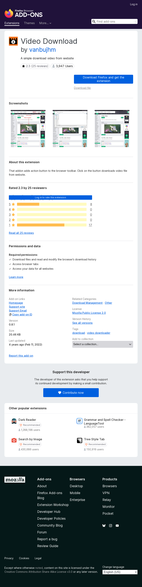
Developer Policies (51, 518)
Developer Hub (48, 512)
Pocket (108, 513)
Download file (82, 87)
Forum (42, 532)
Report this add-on (21, 355)
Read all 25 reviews (21, 232)
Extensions (11, 23)
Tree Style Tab (94, 439)
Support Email (18, 310)
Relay (106, 500)
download (78, 332)
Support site (17, 306)
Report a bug (47, 539)
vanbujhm (42, 49)
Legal (38, 558)
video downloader (98, 332)
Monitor (108, 507)
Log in (134, 4)
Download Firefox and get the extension (103, 79)
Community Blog (50, 525)
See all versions (82, 322)
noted (39, 567)
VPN (105, 493)
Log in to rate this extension (50, 197)
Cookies (24, 558)
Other (108, 302)
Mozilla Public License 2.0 (89, 312)
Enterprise (77, 500)
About (42, 486)
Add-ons (44, 479)
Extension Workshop (53, 505)
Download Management (87, 302)
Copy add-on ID (20, 314)
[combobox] (114, 21)
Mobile (75, 493)
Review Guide (47, 546)
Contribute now (71, 392)
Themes (29, 23)
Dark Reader (27, 420)
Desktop (76, 486)
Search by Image (30, 439)
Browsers (109, 486)
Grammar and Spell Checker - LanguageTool (105, 421)
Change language (113, 566)
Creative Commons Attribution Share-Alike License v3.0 (38, 571)
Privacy (8, 558)
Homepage (16, 302)
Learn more (16, 277)
